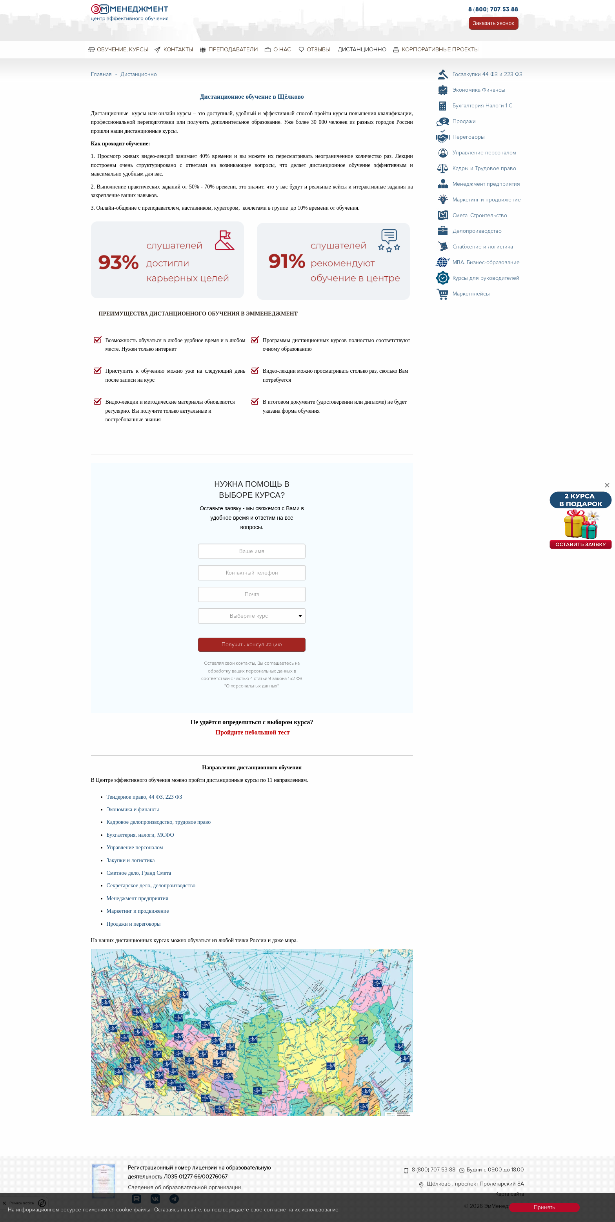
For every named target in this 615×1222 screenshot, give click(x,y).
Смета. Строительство (480, 215)
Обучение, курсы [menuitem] (122, 49)
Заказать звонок (493, 23)
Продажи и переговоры (134, 924)
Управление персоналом (135, 847)
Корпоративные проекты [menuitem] (440, 49)
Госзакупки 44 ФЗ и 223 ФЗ (487, 74)
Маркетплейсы (471, 293)
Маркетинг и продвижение (138, 911)
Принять (544, 1207)
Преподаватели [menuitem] (233, 49)
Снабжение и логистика (483, 246)
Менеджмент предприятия (137, 898)
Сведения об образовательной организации (184, 1187)
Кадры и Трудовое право (484, 168)
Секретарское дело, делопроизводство (151, 885)
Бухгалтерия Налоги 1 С (482, 105)
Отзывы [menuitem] (318, 49)
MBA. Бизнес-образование (486, 262)
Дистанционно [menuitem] (362, 49)
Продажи (464, 121)
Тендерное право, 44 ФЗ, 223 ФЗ (144, 797)
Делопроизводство (477, 231)
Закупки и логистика (131, 860)
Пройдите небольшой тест (253, 732)
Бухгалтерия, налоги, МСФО (140, 835)
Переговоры (469, 137)
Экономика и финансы (133, 809)
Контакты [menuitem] (178, 49)
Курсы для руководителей (486, 278)
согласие (275, 1209)
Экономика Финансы (479, 90)
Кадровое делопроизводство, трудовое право (159, 822)
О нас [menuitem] (282, 49)
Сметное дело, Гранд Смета (139, 873)
